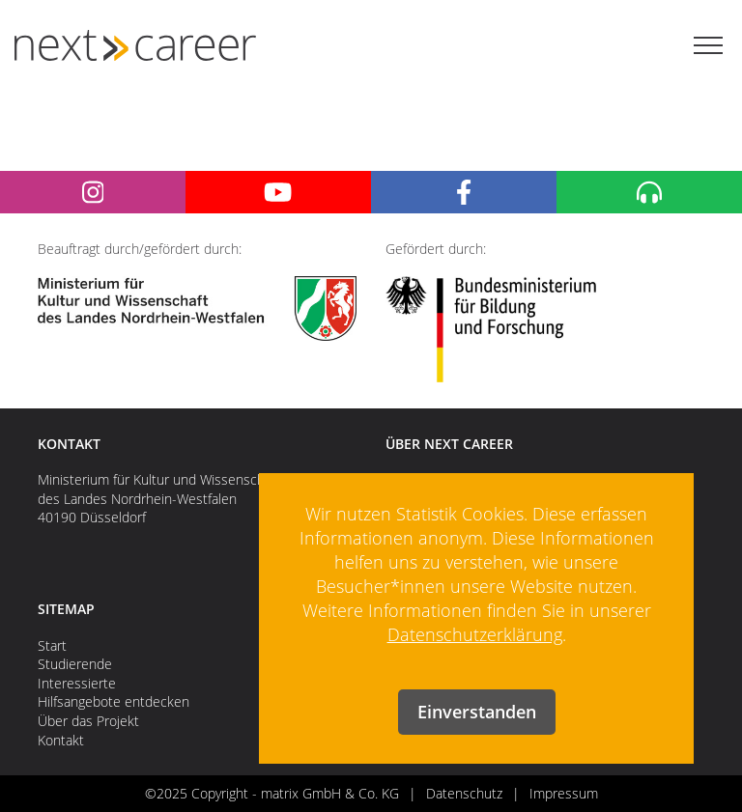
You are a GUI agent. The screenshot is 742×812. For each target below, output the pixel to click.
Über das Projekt (88, 721)
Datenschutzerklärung (474, 634)
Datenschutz (464, 793)
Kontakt (61, 740)
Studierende (75, 664)
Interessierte (77, 683)
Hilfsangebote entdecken (113, 701)
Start (52, 645)
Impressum (563, 793)
